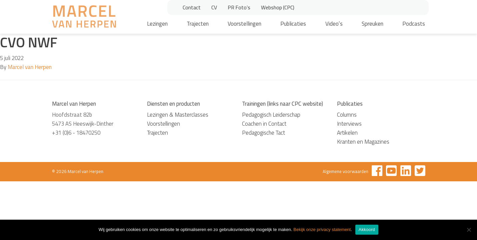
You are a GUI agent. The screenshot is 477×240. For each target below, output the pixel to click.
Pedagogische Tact (263, 132)
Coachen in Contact (264, 123)
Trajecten (198, 23)
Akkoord (367, 229)
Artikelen (347, 132)
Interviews (349, 123)
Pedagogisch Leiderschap (271, 114)
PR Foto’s (239, 7)
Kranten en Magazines (363, 141)
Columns (347, 114)
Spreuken (372, 23)
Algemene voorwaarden (345, 171)
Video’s (334, 23)
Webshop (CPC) (277, 7)
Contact (192, 7)
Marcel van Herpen (30, 67)
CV (214, 7)
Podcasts (413, 23)
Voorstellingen (244, 23)
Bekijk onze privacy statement (322, 229)
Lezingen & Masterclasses (177, 114)
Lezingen (157, 23)
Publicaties (293, 23)
